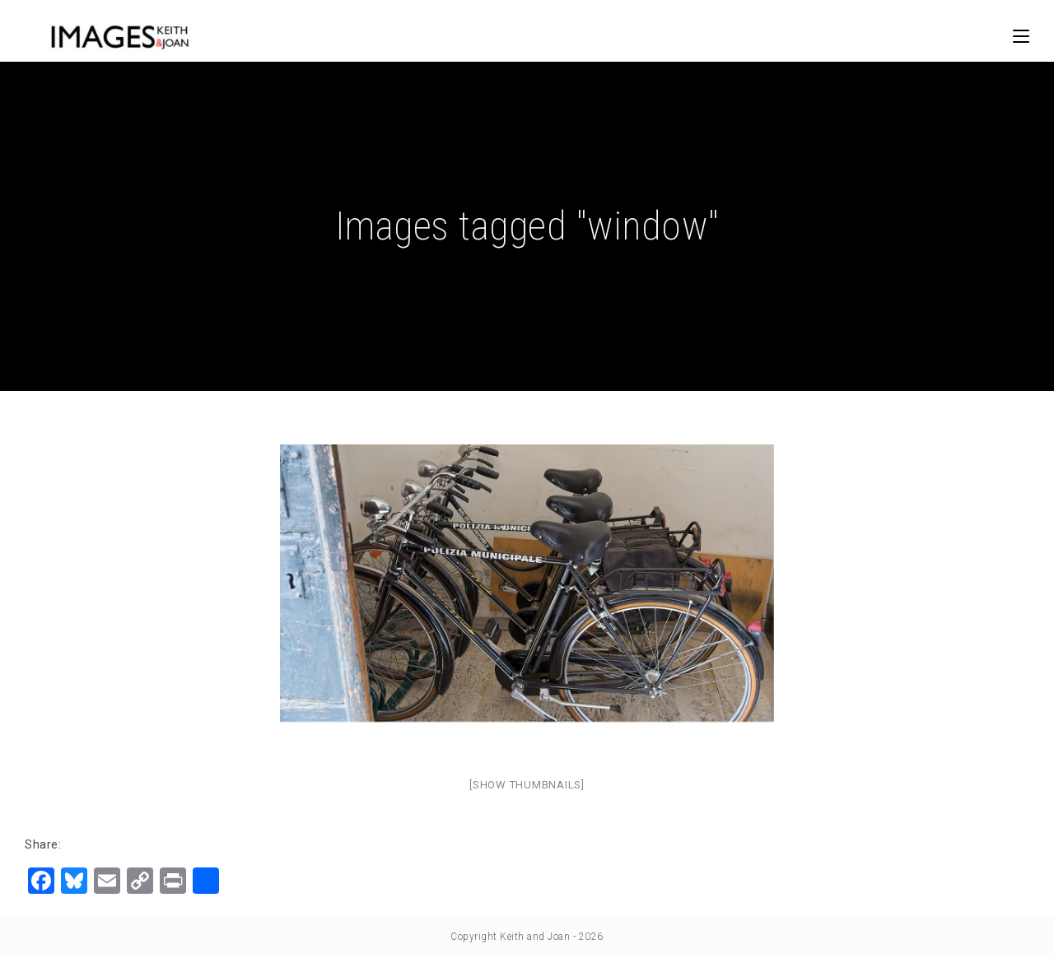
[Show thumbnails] (527, 785)
